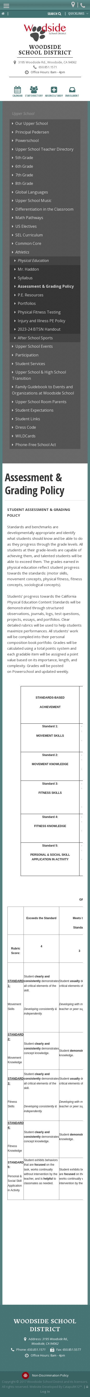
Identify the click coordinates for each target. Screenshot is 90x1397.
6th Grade (24, 166)
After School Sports (35, 338)
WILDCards (25, 436)
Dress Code (25, 427)
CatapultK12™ (72, 1386)
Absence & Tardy (54, 91)
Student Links (27, 418)
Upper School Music (33, 200)
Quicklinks (78, 13)
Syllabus (25, 278)
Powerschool (27, 140)
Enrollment (72, 91)
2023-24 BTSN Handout (39, 329)
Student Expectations (34, 410)
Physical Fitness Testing (39, 312)
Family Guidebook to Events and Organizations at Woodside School (43, 390)
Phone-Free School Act (35, 444)
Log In (45, 1391)
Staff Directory (34, 91)
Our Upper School (31, 123)
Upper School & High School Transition (39, 375)
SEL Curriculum (29, 235)
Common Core (28, 243)
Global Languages (31, 192)
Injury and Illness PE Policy (41, 320)
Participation (26, 355)
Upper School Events (34, 346)
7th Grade (24, 175)
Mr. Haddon (28, 269)
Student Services (30, 363)
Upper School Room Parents (40, 401)
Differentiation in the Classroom (44, 209)
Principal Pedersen (32, 132)
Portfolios (27, 303)
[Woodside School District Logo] (45, 32)
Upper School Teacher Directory (44, 149)
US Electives (26, 226)
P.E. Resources (30, 295)
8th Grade (24, 183)
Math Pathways (29, 217)
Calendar (17, 91)
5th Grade (24, 157)
